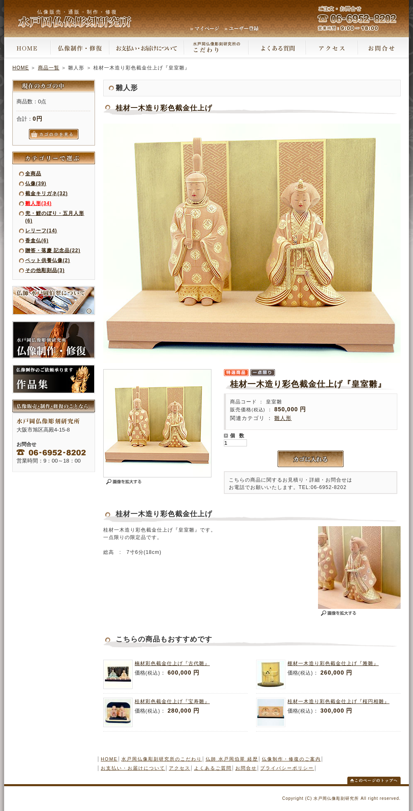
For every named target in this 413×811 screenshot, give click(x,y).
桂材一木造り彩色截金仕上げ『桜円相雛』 (338, 701)
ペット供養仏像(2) (47, 260)
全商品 (33, 174)
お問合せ (246, 768)
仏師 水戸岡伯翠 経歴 (232, 758)
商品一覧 (48, 68)
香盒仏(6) (37, 240)
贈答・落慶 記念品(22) (53, 250)
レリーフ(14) (41, 231)
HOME (20, 68)
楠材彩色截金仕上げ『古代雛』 (172, 663)
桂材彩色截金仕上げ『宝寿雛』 (172, 701)
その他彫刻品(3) (45, 270)
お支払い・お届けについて (133, 768)
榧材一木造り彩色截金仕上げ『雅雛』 (333, 663)
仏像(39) (35, 183)
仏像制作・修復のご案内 (291, 758)
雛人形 (283, 418)
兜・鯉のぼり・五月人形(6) (54, 217)
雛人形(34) (38, 203)
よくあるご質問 (213, 768)
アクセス (179, 768)
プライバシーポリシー (287, 768)
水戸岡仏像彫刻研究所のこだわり (161, 758)
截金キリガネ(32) (46, 193)
